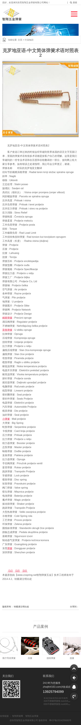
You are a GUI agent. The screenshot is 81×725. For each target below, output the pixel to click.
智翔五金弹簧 (31, 716)
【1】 (10, 571)
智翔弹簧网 (18, 716)
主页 (20, 40)
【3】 (24, 571)
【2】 (17, 571)
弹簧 (9, 548)
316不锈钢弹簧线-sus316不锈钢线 (60, 701)
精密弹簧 (7, 317)
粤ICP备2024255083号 (60, 720)
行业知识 (29, 40)
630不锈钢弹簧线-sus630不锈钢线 (60, 704)
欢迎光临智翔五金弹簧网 (56, 698)
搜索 (73, 2)
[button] (73, 13)
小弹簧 (6, 419)
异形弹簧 (7, 330)
